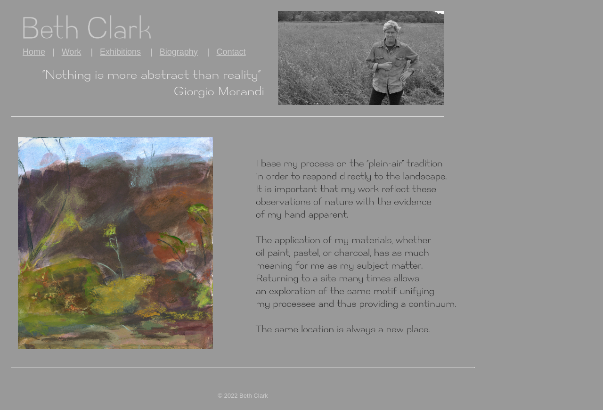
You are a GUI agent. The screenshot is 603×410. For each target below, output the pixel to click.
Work (71, 52)
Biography (179, 52)
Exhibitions (120, 52)
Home (34, 52)
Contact (231, 52)
